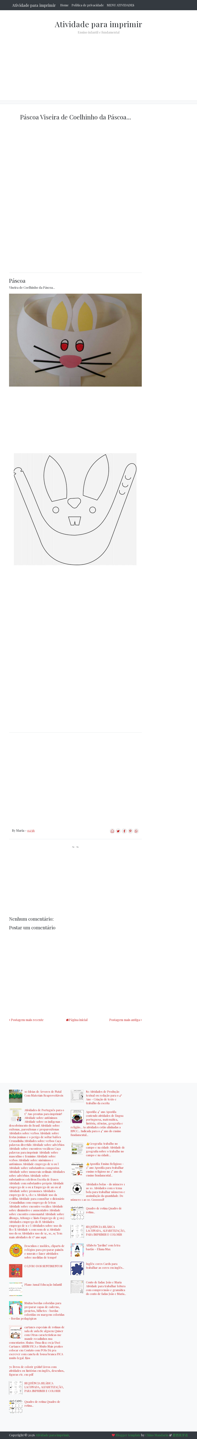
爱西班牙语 (180, 1435)
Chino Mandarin (156, 1435)
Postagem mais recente (27, 1020)
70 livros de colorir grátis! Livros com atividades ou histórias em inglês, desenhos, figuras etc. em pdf (36, 1370)
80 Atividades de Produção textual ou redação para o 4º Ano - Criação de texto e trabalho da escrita (104, 1097)
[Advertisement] (98, 64)
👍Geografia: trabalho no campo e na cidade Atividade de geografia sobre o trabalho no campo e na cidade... (105, 1149)
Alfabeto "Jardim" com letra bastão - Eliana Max (103, 1247)
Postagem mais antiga (124, 1020)
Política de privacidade (88, 5)
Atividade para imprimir (34, 5)
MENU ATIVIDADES (120, 5)
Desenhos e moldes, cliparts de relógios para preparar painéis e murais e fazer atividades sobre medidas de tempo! (44, 1251)
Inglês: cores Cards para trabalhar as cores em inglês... (105, 1266)
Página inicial (78, 1020)
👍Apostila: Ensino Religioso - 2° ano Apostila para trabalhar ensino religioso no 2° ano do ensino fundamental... (105, 1169)
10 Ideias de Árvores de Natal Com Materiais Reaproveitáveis (43, 1093)
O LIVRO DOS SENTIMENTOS (43, 1266)
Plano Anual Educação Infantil (43, 1284)
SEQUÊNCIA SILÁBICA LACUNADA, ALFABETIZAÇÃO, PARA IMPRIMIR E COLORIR (44, 1387)
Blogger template (128, 1435)
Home (64, 5)
